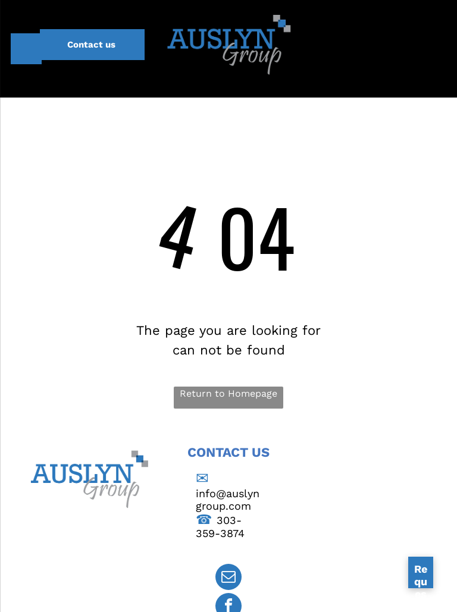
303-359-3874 (220, 526)
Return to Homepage (228, 393)
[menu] (26, 48)
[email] (228, 578)
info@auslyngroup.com (227, 499)
